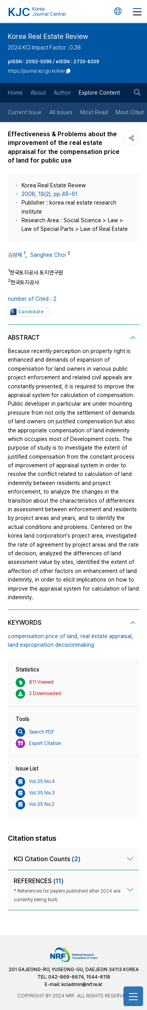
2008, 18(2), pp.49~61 (50, 194)
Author (62, 93)
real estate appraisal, (106, 636)
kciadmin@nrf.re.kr (82, 984)
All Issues (61, 112)
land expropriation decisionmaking (51, 645)
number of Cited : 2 (32, 299)
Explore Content (99, 93)
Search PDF (35, 732)
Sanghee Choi (48, 255)
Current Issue (25, 112)
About (38, 93)
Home (15, 93)
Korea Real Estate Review (48, 36)
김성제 (15, 255)
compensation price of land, (43, 636)
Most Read (94, 112)
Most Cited (129, 112)
